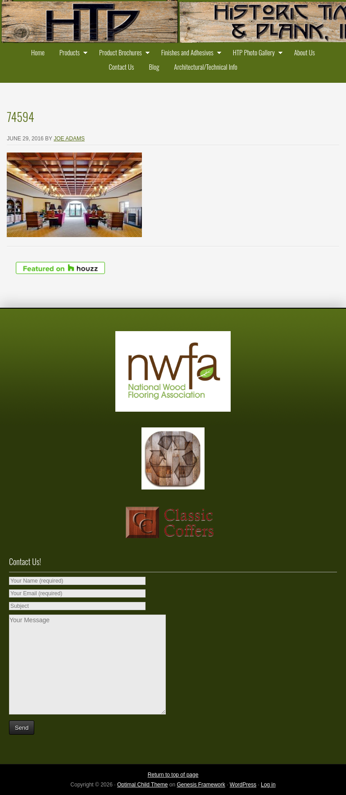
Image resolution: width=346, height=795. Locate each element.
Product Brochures (122, 53)
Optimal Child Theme (142, 785)
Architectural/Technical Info (205, 67)
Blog (154, 67)
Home (38, 52)
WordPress (243, 785)
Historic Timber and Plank (173, 22)
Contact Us (121, 67)
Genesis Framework (201, 785)
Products (71, 53)
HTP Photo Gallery (255, 53)
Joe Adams (69, 138)
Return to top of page (173, 775)
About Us (304, 52)
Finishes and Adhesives (189, 53)
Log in (268, 785)
